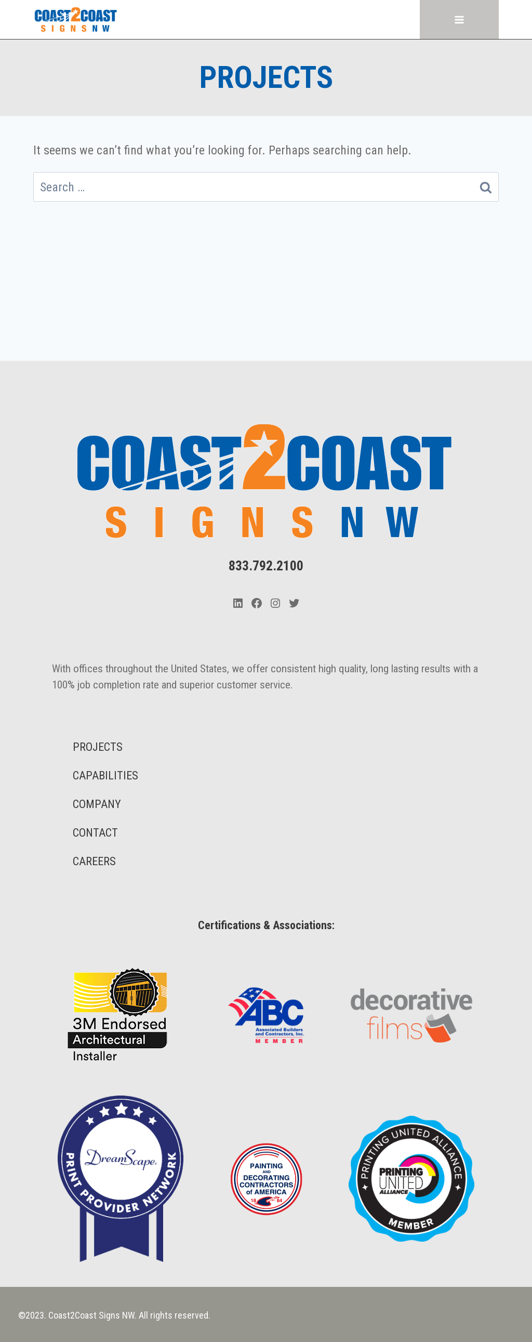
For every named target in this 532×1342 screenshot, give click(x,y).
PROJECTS (98, 746)
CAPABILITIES (105, 775)
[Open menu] (459, 19)
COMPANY (97, 804)
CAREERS (94, 861)
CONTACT (95, 832)
